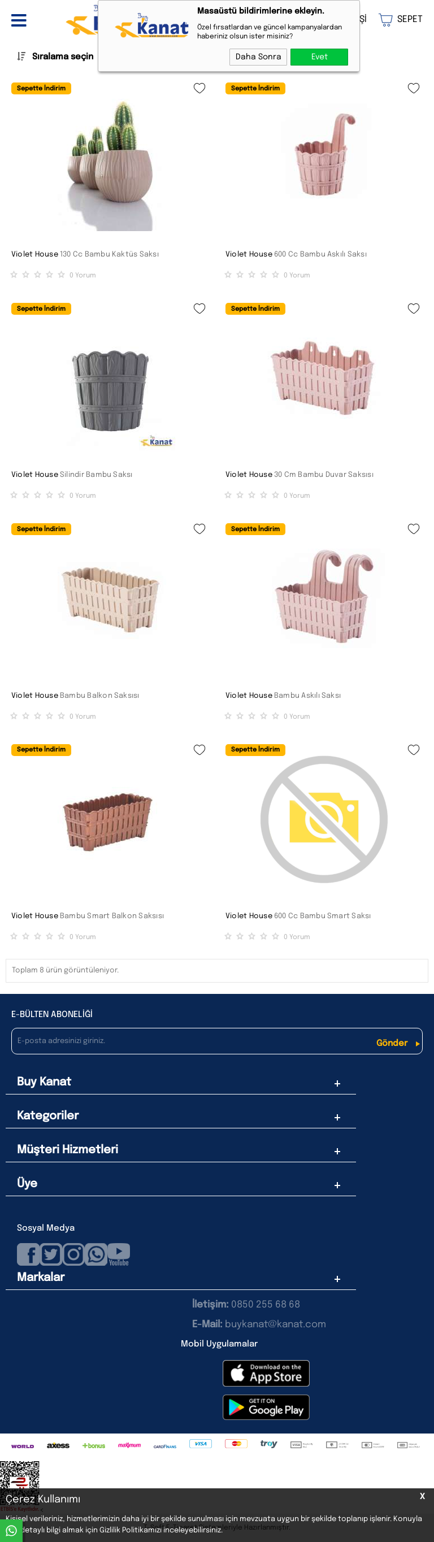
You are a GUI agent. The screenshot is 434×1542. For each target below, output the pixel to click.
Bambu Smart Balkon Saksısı (112, 916)
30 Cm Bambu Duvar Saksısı (324, 475)
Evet (319, 57)
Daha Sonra (258, 57)
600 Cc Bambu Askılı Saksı (320, 254)
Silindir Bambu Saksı (96, 475)
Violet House (34, 254)
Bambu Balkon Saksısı (100, 696)
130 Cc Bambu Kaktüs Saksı (109, 254)
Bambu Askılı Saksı (307, 696)
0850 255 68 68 (265, 1305)
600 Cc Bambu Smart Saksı (322, 916)
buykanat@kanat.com (259, 1325)
